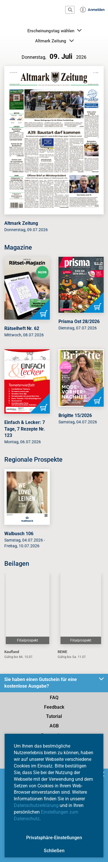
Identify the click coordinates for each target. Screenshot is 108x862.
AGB (54, 726)
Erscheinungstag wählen (54, 30)
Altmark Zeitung (54, 41)
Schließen (54, 850)
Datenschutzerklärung (36, 805)
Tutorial (54, 716)
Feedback (54, 707)
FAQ (54, 697)
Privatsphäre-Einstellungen (54, 837)
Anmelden (92, 10)
